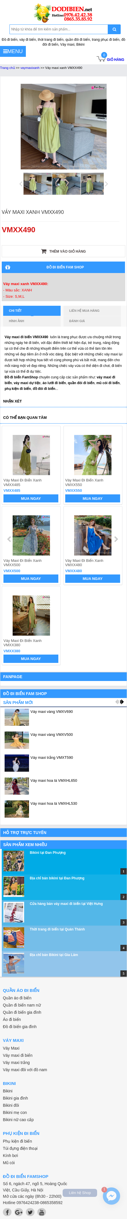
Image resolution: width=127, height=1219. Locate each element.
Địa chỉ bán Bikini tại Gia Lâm (54, 955)
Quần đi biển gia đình (22, 1012)
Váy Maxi (11, 1048)
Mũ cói (9, 1162)
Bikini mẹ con (15, 1112)
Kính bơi (10, 1155)
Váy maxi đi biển (17, 1055)
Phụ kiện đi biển (17, 1141)
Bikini (7, 1091)
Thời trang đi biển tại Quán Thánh (57, 929)
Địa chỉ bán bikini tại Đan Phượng (57, 878)
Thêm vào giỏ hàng (63, 251)
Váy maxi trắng (16, 1062)
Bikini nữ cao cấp (18, 1119)
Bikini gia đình (15, 1098)
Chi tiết (21, 312)
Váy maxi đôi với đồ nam (25, 1069)
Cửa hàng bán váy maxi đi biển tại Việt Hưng (66, 904)
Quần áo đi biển (17, 998)
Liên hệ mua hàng (84, 310)
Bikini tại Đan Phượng (48, 853)
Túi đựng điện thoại (20, 1148)
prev (10, 539)
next (116, 539)
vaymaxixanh (29, 67)
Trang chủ (7, 67)
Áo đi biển (12, 1019)
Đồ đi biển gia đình (19, 1026)
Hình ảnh (16, 321)
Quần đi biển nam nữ (22, 1005)
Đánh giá (77, 321)
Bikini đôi (11, 1105)
